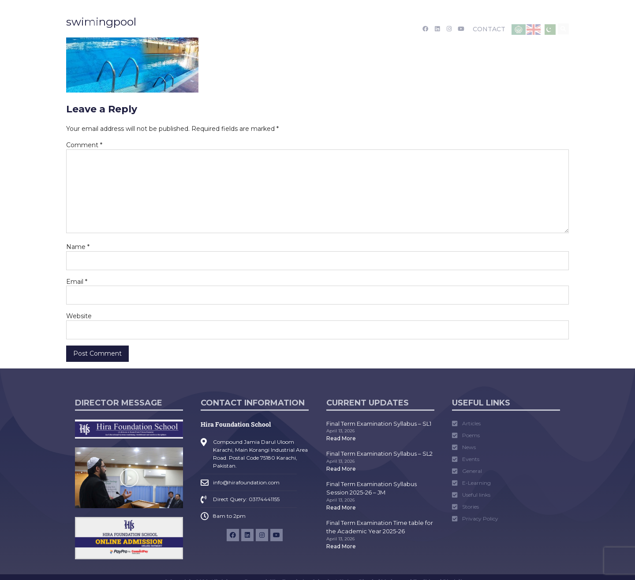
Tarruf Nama (346, 29)
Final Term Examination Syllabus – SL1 (378, 423)
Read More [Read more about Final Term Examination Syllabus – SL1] (341, 438)
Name (78, 247)
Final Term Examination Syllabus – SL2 (379, 453)
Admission (206, 29)
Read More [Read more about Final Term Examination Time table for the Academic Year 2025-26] (341, 546)
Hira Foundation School (236, 424)
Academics (258, 29)
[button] (563, 28)
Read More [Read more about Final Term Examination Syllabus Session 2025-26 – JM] (341, 507)
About (162, 29)
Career (388, 29)
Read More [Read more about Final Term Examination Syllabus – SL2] (341, 468)
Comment (84, 145)
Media (302, 29)
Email (76, 282)
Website (79, 316)
